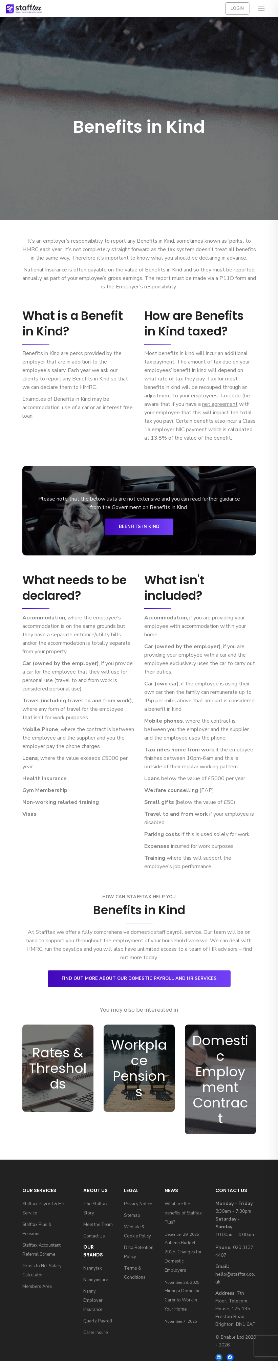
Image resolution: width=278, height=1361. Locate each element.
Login (237, 8)
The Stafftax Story (95, 1208)
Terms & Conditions (135, 1272)
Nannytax (92, 1268)
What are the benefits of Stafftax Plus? (183, 1213)
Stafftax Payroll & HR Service (43, 1208)
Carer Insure (95, 1333)
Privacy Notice (138, 1204)
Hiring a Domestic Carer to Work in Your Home (182, 1300)
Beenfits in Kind (139, 527)
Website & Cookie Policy (137, 1231)
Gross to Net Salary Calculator (42, 1270)
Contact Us (94, 1236)
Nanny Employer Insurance (93, 1300)
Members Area (37, 1286)
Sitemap (132, 1215)
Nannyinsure (95, 1280)
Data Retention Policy (138, 1252)
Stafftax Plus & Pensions (36, 1229)
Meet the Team (98, 1225)
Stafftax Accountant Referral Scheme (41, 1249)
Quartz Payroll (97, 1321)
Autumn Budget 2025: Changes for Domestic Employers (183, 1256)
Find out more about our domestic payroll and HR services (139, 978)
